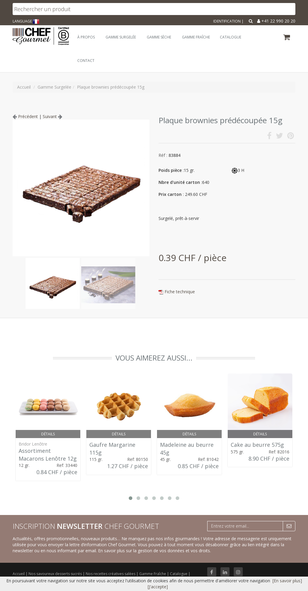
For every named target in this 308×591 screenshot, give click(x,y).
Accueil (19, 573)
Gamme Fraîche (153, 573)
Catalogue (179, 573)
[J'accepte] (158, 586)
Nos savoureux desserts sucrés (56, 573)
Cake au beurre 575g (257, 444)
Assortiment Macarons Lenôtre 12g (48, 454)
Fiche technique (180, 291)
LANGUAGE (26, 21)
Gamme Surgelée (121, 37)
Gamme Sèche (159, 37)
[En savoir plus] (287, 580)
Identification (227, 21)
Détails (48, 434)
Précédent (25, 116)
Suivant (52, 116)
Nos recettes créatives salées (111, 573)
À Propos (86, 37)
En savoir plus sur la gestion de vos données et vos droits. (154, 550)
